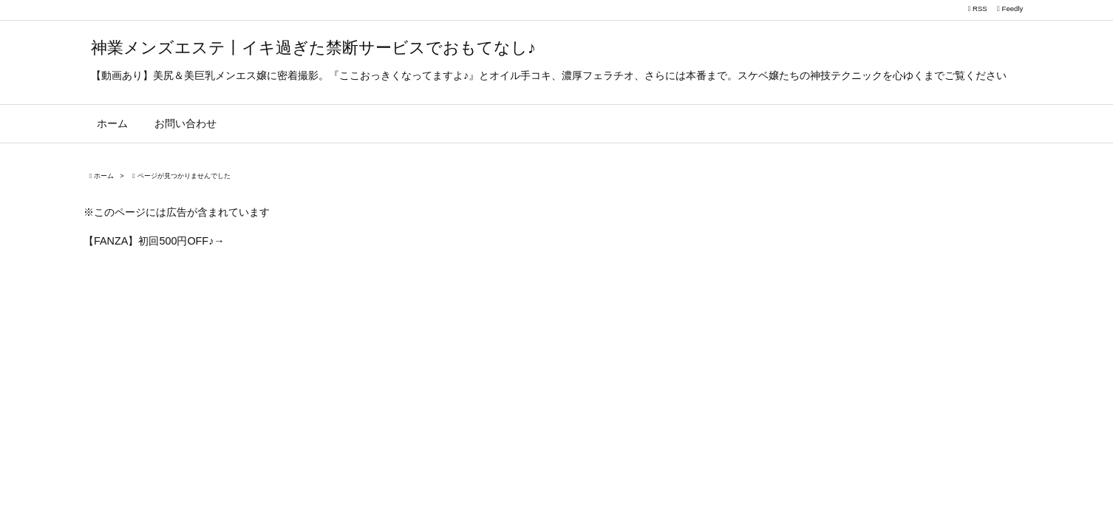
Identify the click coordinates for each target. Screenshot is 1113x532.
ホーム (104, 176)
